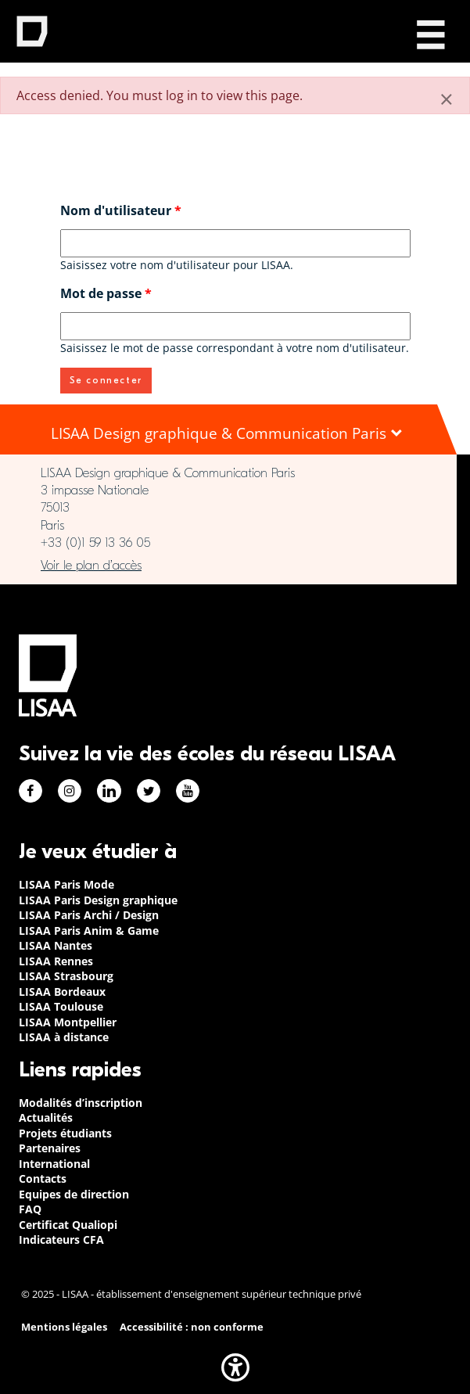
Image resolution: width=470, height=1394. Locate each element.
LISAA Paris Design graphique (98, 900)
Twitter (148, 791)
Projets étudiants (65, 1133)
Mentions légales (64, 1327)
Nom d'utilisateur (120, 210)
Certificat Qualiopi (68, 1224)
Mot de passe (106, 293)
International (54, 1163)
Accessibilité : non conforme (192, 1327)
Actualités (46, 1117)
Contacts (42, 1178)
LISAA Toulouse (61, 1006)
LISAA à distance (64, 1036)
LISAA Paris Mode (66, 884)
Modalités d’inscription (80, 1102)
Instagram (69, 791)
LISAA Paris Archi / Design (89, 914)
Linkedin (109, 791)
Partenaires (50, 1148)
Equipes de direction (74, 1194)
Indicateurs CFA (61, 1239)
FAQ (30, 1209)
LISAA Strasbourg (66, 975)
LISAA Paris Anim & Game (89, 930)
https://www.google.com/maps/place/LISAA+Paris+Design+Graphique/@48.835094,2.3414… (228, 565)
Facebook (30, 791)
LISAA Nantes (55, 945)
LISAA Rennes (56, 961)
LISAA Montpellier (68, 1022)
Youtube (187, 791)
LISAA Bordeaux (62, 991)
